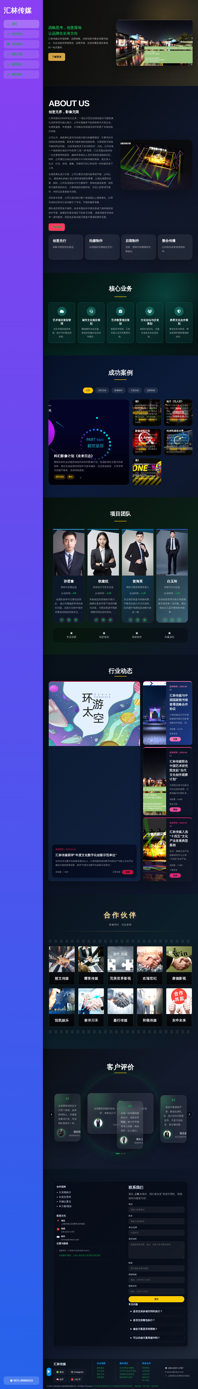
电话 (131, 1204)
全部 (88, 390)
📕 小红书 (75, 1379)
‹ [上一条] (51, 1114)
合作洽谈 (146, 1371)
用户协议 (146, 1386)
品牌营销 (151, 390)
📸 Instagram (77, 1372)
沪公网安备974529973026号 (121, 1386)
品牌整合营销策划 (127, 1374)
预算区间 (133, 1286)
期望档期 (133, 1274)
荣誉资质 (146, 1368)
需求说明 (133, 1239)
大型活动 (135, 390)
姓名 (131, 1216)
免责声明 (154, 1386)
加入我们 (146, 1380)
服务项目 (100, 1368)
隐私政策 (138, 1386)
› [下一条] (189, 1114)
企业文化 (146, 1374)
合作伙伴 (100, 1371)
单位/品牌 (133, 1227)
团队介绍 (100, 1374)
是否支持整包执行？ (144, 1320)
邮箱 (131, 1263)
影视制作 (118, 390)
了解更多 (57, 57)
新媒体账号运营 (126, 1377)
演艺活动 (102, 390)
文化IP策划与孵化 (127, 1368)
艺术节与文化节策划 (128, 1371)
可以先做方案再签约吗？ (146, 1338)
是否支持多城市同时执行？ (147, 1311)
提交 (156, 1299)
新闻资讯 (100, 1377)
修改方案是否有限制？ (145, 1329)
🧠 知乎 (60, 1379)
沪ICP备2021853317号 (102, 1386)
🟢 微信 (60, 1372)
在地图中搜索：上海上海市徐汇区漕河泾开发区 (80, 1255)
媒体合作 (146, 1377)
